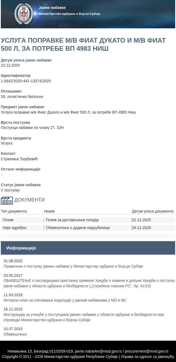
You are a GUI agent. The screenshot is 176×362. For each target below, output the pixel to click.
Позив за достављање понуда (72, 220)
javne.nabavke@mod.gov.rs (98, 351)
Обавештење (15, 334)
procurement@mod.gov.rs (146, 351)
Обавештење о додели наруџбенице (78, 228)
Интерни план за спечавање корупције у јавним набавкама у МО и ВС (65, 300)
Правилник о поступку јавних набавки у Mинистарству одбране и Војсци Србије (73, 266)
